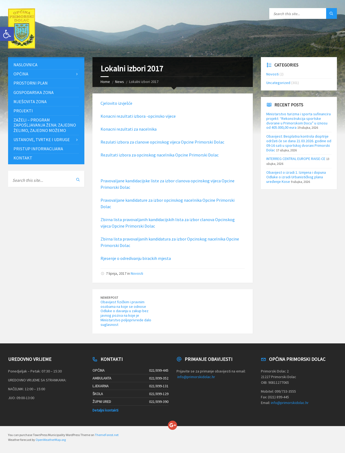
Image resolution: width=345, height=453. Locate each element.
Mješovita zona (30, 101)
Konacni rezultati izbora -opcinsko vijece (138, 116)
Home (105, 81)
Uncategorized (278, 82)
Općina (20, 73)
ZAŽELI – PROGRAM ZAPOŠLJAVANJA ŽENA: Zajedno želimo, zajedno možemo (44, 125)
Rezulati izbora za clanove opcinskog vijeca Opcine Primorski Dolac (162, 142)
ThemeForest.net (107, 435)
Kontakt (22, 158)
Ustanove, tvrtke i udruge (41, 139)
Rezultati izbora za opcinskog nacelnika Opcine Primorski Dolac (160, 155)
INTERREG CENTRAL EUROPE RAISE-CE (295, 158)
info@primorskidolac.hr (196, 376)
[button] (7, 34)
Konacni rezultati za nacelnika (129, 129)
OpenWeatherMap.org (51, 440)
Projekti (23, 110)
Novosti (137, 273)
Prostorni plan (30, 83)
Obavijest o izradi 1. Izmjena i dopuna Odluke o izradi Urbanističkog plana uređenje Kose (296, 177)
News (119, 81)
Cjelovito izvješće (116, 103)
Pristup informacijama (38, 148)
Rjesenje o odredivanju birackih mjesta (136, 258)
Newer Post (109, 297)
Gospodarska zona (33, 92)
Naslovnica (25, 64)
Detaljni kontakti (105, 410)
